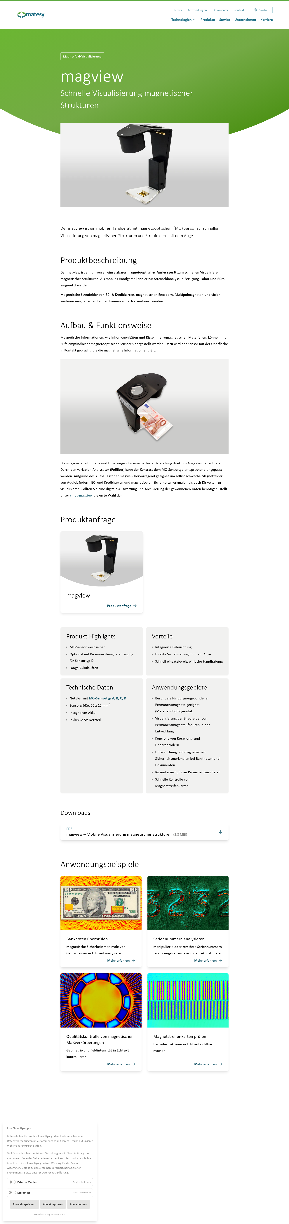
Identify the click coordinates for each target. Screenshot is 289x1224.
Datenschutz (39, 1214)
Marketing (23, 1192)
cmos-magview (81, 495)
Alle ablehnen (78, 1204)
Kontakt (63, 1214)
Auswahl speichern (24, 1204)
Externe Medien (27, 1182)
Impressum (52, 1214)
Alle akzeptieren (53, 1204)
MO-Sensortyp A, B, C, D (107, 698)
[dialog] (183, 19)
